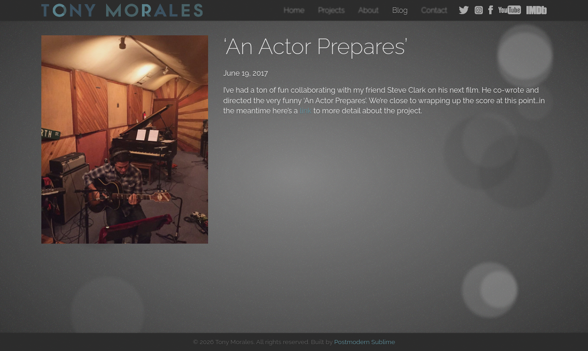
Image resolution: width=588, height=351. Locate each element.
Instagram (479, 10)
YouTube (509, 10)
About (368, 10)
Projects (331, 10)
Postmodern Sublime (364, 341)
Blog (400, 10)
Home (294, 10)
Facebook (490, 10)
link (305, 110)
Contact (434, 10)
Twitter (464, 10)
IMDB (536, 10)
